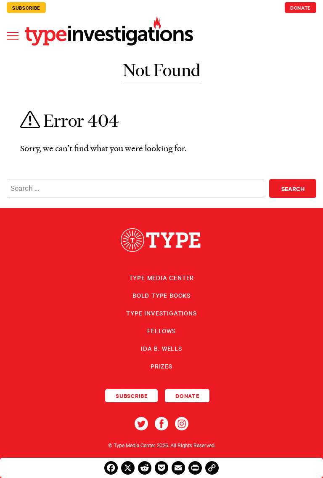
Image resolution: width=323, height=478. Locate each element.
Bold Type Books (161, 295)
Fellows (161, 330)
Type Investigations (161, 313)
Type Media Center (161, 277)
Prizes (161, 366)
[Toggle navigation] (13, 35)
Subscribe (26, 7)
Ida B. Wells (161, 348)
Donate (300, 7)
